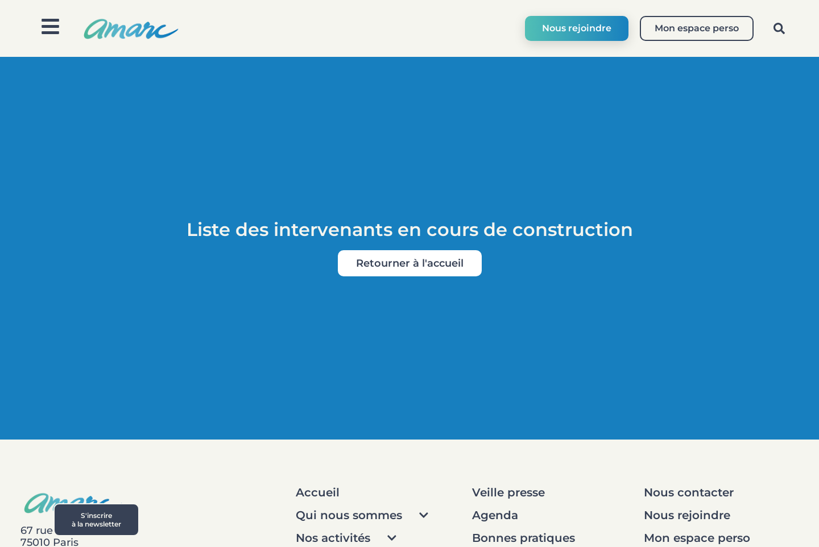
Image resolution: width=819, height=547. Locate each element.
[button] (779, 28)
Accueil (318, 492)
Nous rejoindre (576, 28)
